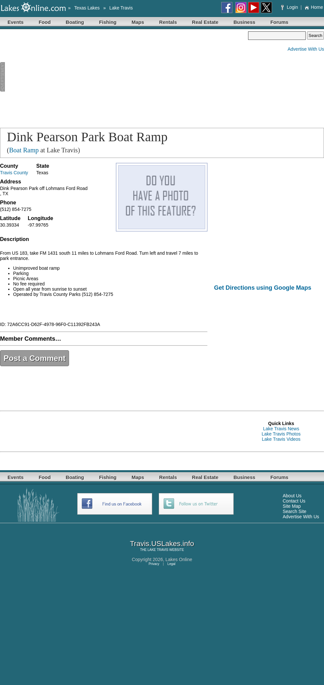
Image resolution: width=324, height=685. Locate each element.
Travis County (14, 172)
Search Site (294, 511)
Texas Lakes (87, 7)
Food (45, 22)
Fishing (108, 22)
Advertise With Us (306, 49)
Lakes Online (179, 559)
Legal (171, 564)
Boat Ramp (24, 150)
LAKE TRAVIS (158, 550)
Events (16, 22)
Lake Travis (121, 7)
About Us (292, 495)
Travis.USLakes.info (162, 543)
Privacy (154, 564)
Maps (138, 22)
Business (244, 22)
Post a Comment (34, 358)
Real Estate (205, 22)
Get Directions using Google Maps (262, 287)
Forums (279, 22)
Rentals (168, 22)
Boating (75, 22)
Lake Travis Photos (280, 434)
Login (290, 7)
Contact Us (294, 501)
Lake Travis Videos (281, 439)
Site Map (292, 506)
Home (313, 7)
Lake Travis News (281, 428)
